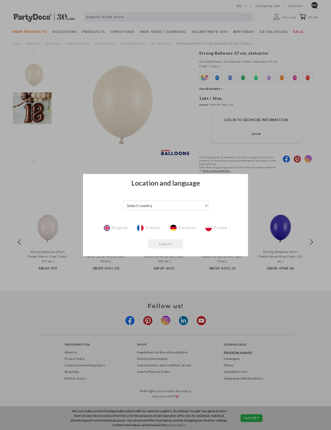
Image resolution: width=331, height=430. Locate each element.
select (165, 243)
